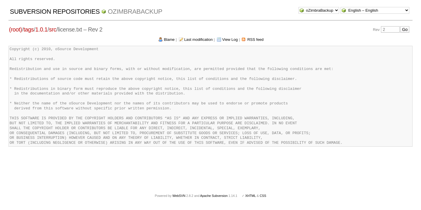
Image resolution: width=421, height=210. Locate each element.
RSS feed (255, 39)
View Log (230, 39)
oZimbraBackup (135, 11)
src (52, 29)
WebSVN (178, 195)
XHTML (250, 195)
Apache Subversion (214, 195)
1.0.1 (41, 29)
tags (28, 29)
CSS (263, 195)
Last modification (198, 39)
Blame (169, 39)
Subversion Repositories (55, 11)
